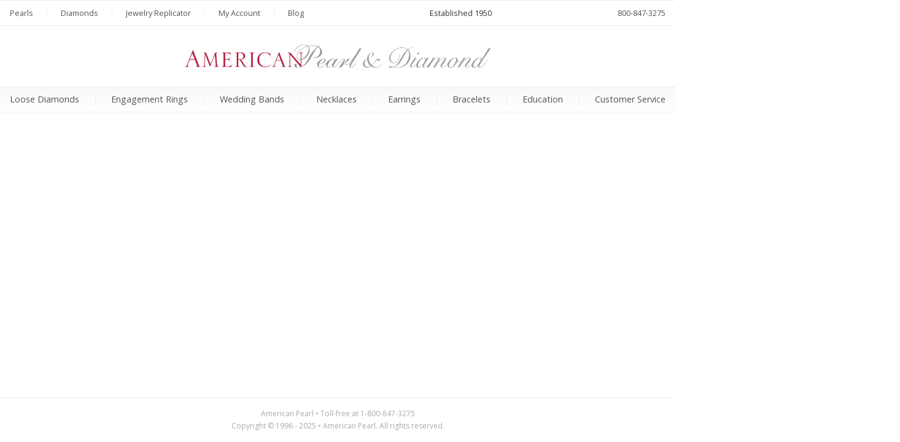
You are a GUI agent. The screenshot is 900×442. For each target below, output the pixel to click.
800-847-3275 (641, 12)
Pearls (21, 12)
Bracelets (471, 99)
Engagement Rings (149, 99)
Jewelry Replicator (158, 12)
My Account (239, 12)
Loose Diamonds (44, 99)
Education (542, 99)
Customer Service (630, 99)
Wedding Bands (252, 99)
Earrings (404, 99)
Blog (296, 12)
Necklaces (336, 99)
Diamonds (79, 12)
